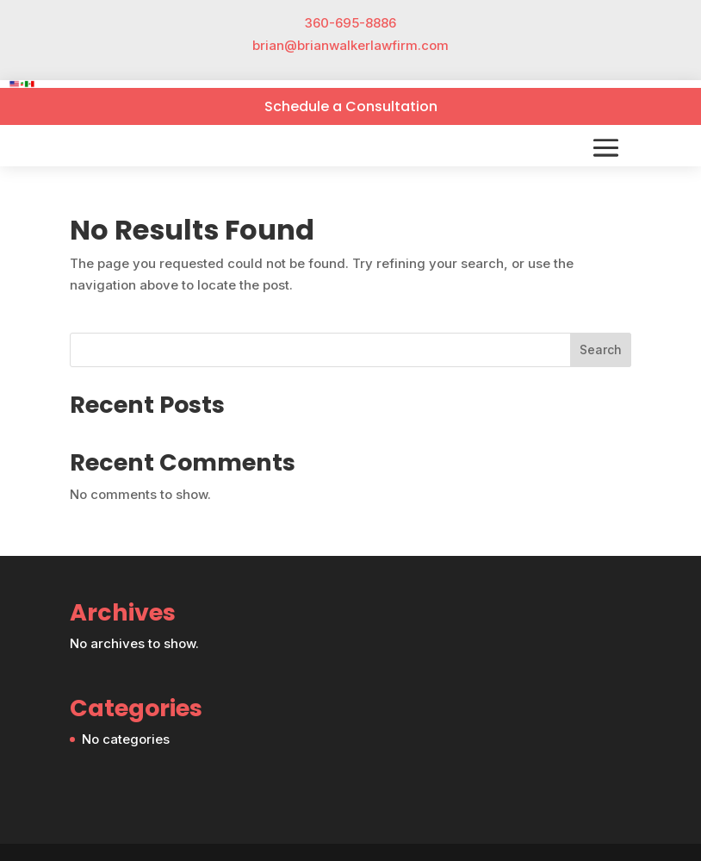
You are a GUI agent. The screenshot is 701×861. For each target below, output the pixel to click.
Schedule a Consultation (350, 106)
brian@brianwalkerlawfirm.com (350, 45)
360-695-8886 (350, 23)
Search (601, 349)
